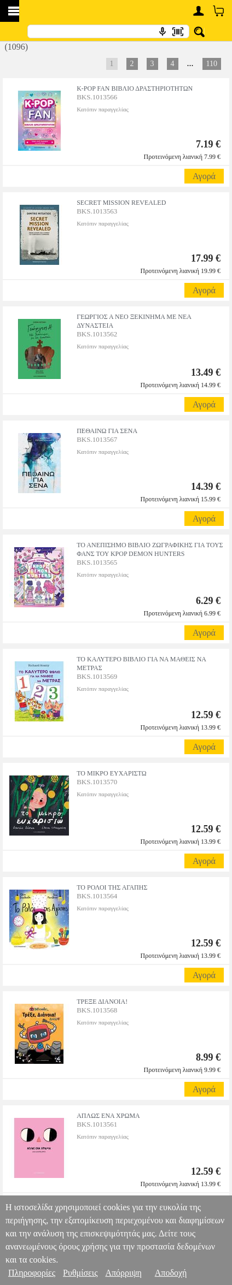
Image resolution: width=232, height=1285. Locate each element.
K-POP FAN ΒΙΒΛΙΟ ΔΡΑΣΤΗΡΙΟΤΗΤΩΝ (135, 88)
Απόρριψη (123, 1272)
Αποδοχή (171, 1272)
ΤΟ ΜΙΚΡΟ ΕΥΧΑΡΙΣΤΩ (111, 773)
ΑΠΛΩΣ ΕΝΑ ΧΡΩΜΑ (108, 1116)
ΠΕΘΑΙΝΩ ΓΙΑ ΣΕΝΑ (107, 431)
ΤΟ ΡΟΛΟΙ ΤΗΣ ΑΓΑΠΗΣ (112, 887)
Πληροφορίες (31, 1272)
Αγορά (204, 176)
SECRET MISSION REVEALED (121, 202)
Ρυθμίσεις (80, 1272)
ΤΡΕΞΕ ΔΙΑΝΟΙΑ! (102, 1001)
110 (211, 64)
